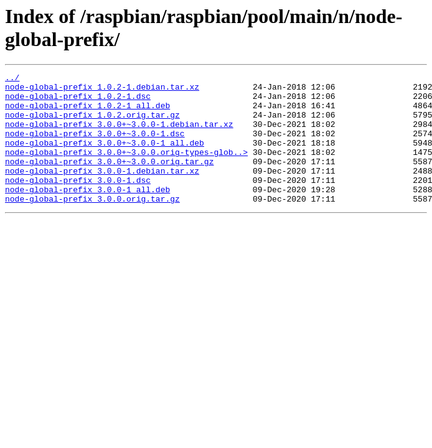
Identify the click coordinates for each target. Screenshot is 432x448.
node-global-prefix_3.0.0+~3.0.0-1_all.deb (104, 157)
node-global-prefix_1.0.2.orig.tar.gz (92, 123)
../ (12, 79)
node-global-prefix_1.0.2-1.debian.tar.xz (102, 90)
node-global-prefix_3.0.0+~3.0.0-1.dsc (95, 146)
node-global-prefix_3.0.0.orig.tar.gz (92, 224)
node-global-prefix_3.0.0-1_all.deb (87, 213)
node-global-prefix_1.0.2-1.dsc (78, 101)
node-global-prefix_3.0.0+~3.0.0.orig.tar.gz (109, 179)
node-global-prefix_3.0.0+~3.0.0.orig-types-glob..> (126, 168)
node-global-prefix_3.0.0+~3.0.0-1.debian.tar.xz (119, 135)
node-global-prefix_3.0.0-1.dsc (78, 202)
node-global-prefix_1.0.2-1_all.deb (87, 112)
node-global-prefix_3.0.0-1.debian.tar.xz (102, 191)
